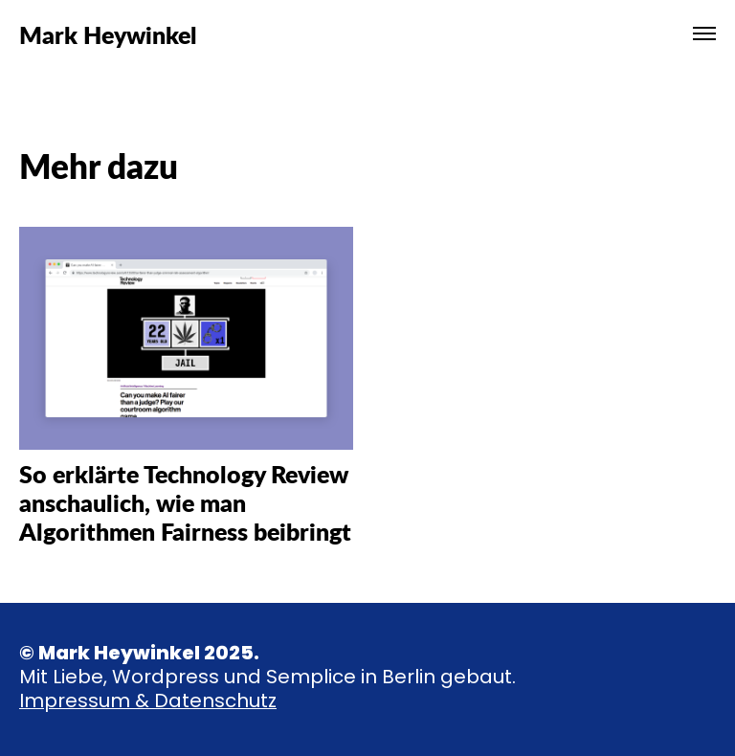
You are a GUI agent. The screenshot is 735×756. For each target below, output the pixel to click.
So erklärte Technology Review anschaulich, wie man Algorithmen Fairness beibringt (185, 501)
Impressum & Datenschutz (148, 700)
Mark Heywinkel (108, 34)
